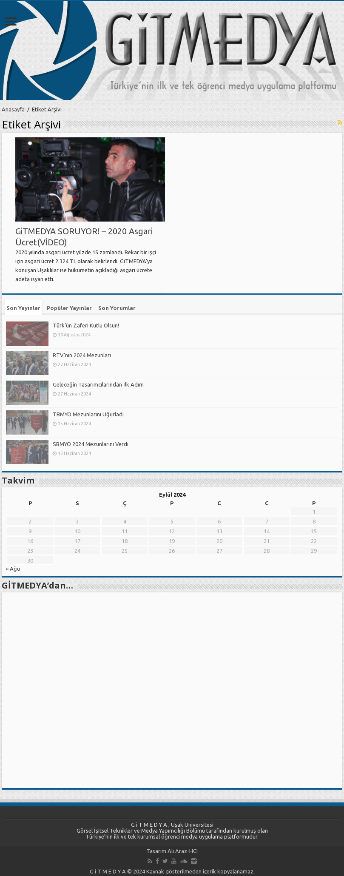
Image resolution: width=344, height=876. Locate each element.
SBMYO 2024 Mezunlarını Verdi (90, 444)
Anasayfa (13, 109)
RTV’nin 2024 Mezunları (82, 355)
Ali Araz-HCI (183, 851)
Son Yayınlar (23, 308)
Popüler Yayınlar (69, 308)
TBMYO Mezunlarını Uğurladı (88, 414)
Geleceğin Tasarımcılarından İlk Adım (98, 384)
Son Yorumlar (117, 308)
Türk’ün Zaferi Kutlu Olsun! (86, 325)
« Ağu (13, 569)
